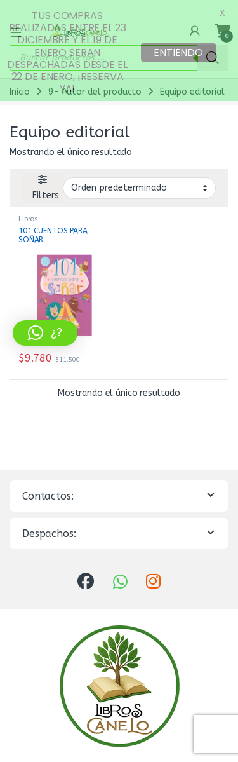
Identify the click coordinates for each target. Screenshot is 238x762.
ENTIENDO (178, 52)
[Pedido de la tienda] (139, 179)
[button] (45, 333)
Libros (28, 211)
